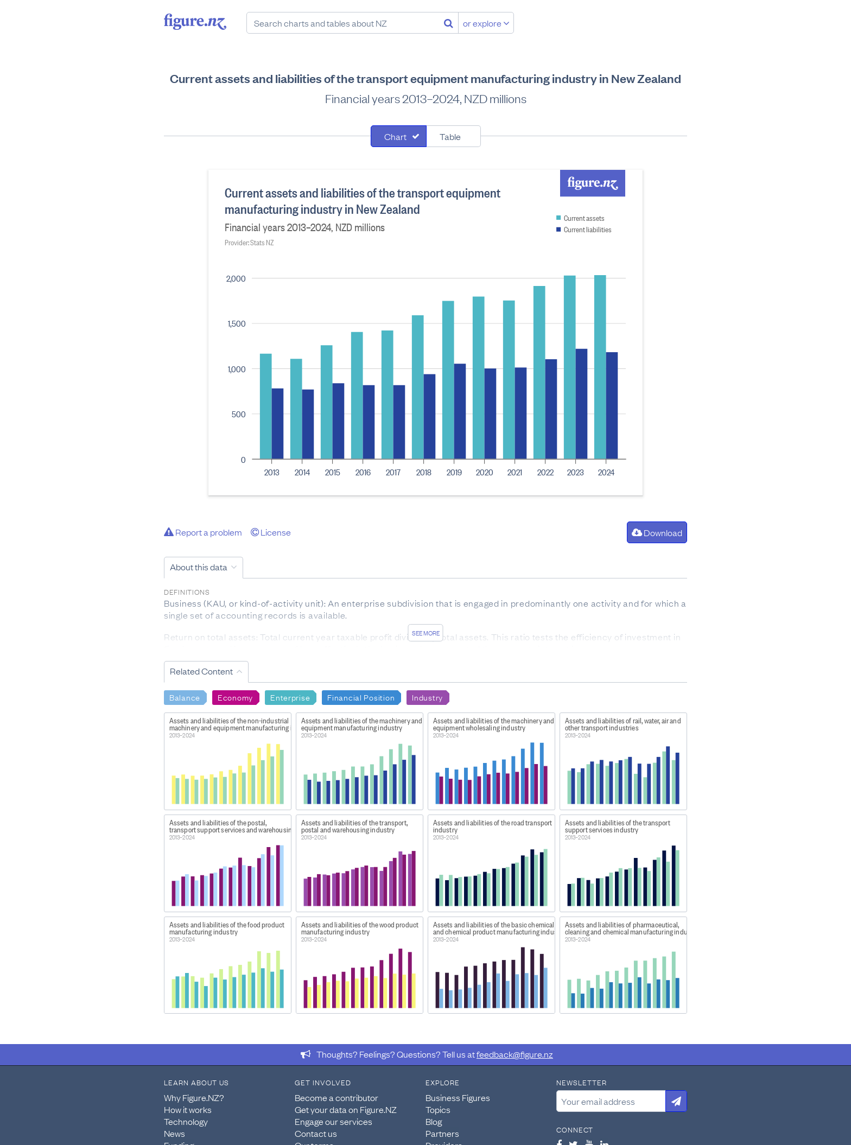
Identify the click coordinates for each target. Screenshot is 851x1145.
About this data (198, 566)
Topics (438, 1109)
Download (657, 532)
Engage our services (333, 1121)
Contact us (316, 1133)
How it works (188, 1109)
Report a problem (203, 532)
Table (450, 136)
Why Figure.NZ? (194, 1097)
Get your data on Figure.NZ (346, 1109)
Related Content (201, 671)
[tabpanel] (425, 332)
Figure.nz (195, 22)
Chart (395, 136)
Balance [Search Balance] (184, 697)
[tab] (399, 136)
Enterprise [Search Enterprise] (290, 697)
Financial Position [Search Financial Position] (361, 697)
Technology (186, 1121)
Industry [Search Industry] (427, 697)
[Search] (448, 23)
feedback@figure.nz (515, 1054)
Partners (442, 1133)
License (271, 532)
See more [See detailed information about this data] (426, 633)
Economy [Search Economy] (235, 697)
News (174, 1133)
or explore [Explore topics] (486, 23)
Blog (434, 1121)
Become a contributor (336, 1097)
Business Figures (458, 1097)
